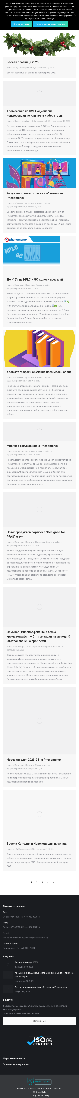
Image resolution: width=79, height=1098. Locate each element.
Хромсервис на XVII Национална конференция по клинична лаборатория (44, 975)
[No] (75, 15)
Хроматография (22, 121)
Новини (10, 67)
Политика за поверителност (17, 1064)
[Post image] (8, 964)
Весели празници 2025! (23, 62)
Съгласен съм (21, 24)
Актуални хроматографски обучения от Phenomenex (41, 987)
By (25, 67)
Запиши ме (39, 1021)
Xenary (46, 1095)
